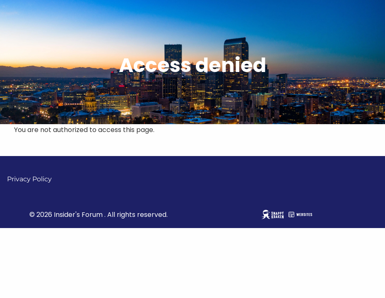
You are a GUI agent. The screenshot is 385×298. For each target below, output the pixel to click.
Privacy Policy (29, 179)
